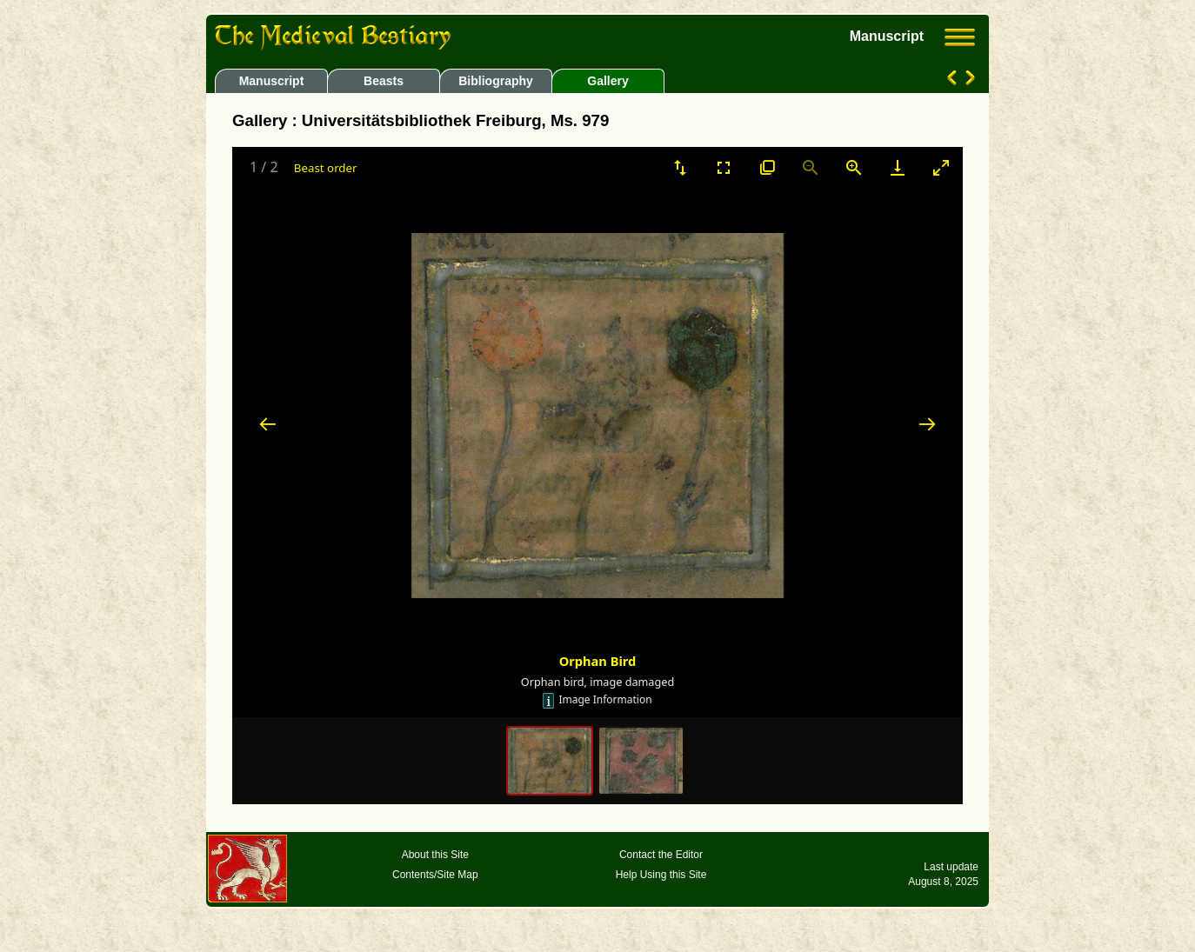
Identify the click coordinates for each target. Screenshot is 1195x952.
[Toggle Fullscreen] (723, 167)
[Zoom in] (854, 167)
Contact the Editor (661, 855)
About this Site (435, 855)
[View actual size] (767, 167)
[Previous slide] (268, 424)
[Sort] (680, 167)
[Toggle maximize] (941, 167)
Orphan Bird (598, 660)
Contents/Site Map (435, 875)
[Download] (897, 167)
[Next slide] (927, 424)
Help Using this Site (661, 875)
